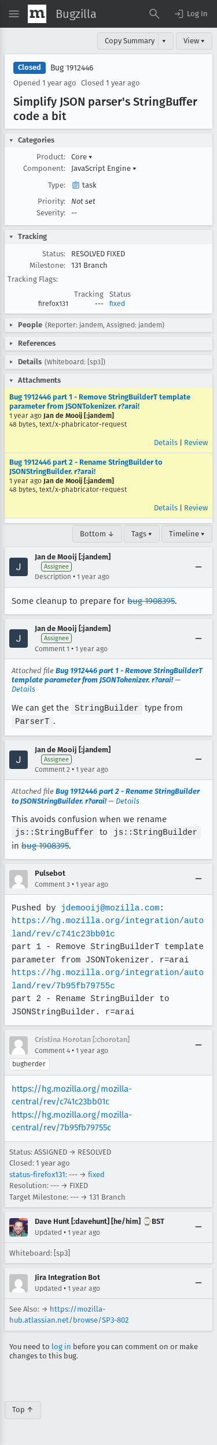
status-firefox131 (37, 1172)
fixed (117, 304)
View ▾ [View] (194, 40)
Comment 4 (52, 1049)
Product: (50, 156)
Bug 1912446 (71, 68)
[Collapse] (198, 567)
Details (166, 442)
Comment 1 (52, 649)
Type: (56, 185)
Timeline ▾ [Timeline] (187, 533)
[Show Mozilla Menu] (37, 14)
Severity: (50, 212)
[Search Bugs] (154, 14)
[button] (190, 14)
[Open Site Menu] (14, 14)
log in (61, 1345)
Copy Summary (130, 40)
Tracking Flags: (33, 279)
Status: (53, 253)
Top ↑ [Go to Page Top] (23, 1407)
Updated (48, 1231)
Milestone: (47, 265)
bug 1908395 (151, 601)
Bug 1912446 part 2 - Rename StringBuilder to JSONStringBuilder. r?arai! (86, 467)
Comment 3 (52, 883)
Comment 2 (52, 768)
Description (53, 577)
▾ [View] (164, 40)
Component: (44, 168)
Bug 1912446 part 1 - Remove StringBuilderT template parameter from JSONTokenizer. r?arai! (99, 401)
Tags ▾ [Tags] (141, 533)
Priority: (51, 201)
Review (196, 442)
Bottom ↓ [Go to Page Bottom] (97, 533)
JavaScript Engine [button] (104, 168)
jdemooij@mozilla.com (108, 906)
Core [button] (82, 156)
